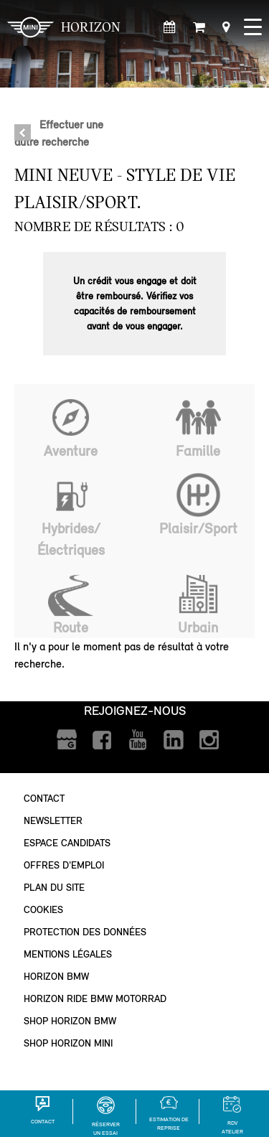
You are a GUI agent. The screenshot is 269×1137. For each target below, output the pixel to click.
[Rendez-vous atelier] (170, 27)
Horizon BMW (56, 976)
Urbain (198, 603)
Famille (198, 427)
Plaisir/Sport (198, 504)
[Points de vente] (226, 27)
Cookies (43, 910)
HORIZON (64, 27)
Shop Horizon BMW (70, 1021)
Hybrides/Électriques (71, 515)
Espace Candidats (67, 843)
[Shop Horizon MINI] (199, 27)
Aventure (71, 427)
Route (70, 603)
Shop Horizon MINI (68, 1043)
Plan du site (54, 887)
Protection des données (85, 932)
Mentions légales (68, 954)
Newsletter (53, 821)
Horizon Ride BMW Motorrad (95, 999)
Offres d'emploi (64, 865)
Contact (44, 798)
